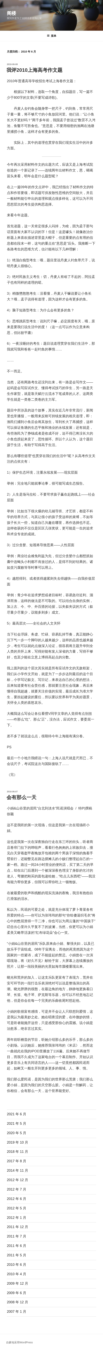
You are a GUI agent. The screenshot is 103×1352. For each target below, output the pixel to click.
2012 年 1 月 (16, 1218)
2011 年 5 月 (16, 1255)
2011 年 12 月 (17, 1227)
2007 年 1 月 (16, 1312)
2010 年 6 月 (16, 1265)
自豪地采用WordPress (19, 1342)
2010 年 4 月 (16, 1274)
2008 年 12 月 (17, 1302)
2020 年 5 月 (16, 1133)
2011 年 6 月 (16, 1246)
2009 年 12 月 (17, 1283)
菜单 (51, 35)
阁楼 (11, 13)
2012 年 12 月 (17, 1180)
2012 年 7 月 (16, 1189)
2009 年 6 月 (16, 1293)
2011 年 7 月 (16, 1236)
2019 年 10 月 (17, 1142)
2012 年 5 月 (16, 1208)
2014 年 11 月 (17, 1170)
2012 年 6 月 (16, 1199)
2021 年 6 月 (16, 1114)
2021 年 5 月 (16, 1123)
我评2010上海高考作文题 (34, 70)
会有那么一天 (21, 797)
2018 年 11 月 (17, 1152)
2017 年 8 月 (16, 1161)
